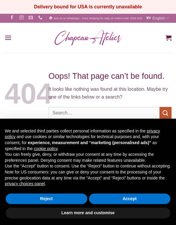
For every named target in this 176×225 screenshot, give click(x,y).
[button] (8, 37)
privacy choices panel (25, 183)
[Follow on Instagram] (21, 18)
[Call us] (40, 18)
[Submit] (166, 113)
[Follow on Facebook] (11, 18)
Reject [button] (46, 198)
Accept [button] (130, 198)
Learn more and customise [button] (87, 212)
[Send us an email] (31, 18)
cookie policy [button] (45, 148)
